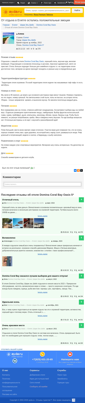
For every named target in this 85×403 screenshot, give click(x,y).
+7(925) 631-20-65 (42, 359)
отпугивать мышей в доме (11, 349)
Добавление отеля (37, 375)
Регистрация (80, 2)
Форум (20, 3)
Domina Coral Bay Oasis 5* (33, 45)
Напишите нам (70, 359)
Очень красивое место (13, 325)
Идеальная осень (10, 302)
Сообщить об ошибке (38, 387)
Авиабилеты (59, 3)
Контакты (6, 375)
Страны (32, 3)
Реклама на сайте (9, 394)
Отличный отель (10, 200)
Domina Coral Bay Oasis (46, 25)
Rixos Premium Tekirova (43, 15)
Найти (77, 10)
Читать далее (42, 216)
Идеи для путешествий (39, 379)
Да (32, 168)
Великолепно (8, 238)
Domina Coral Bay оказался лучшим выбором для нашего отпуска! (35, 276)
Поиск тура (45, 3)
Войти (69, 2)
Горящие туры (63, 383)
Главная (6, 25)
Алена (20, 34)
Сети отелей (35, 383)
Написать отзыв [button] (8, 2)
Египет (15, 25)
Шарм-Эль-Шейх (27, 25)
